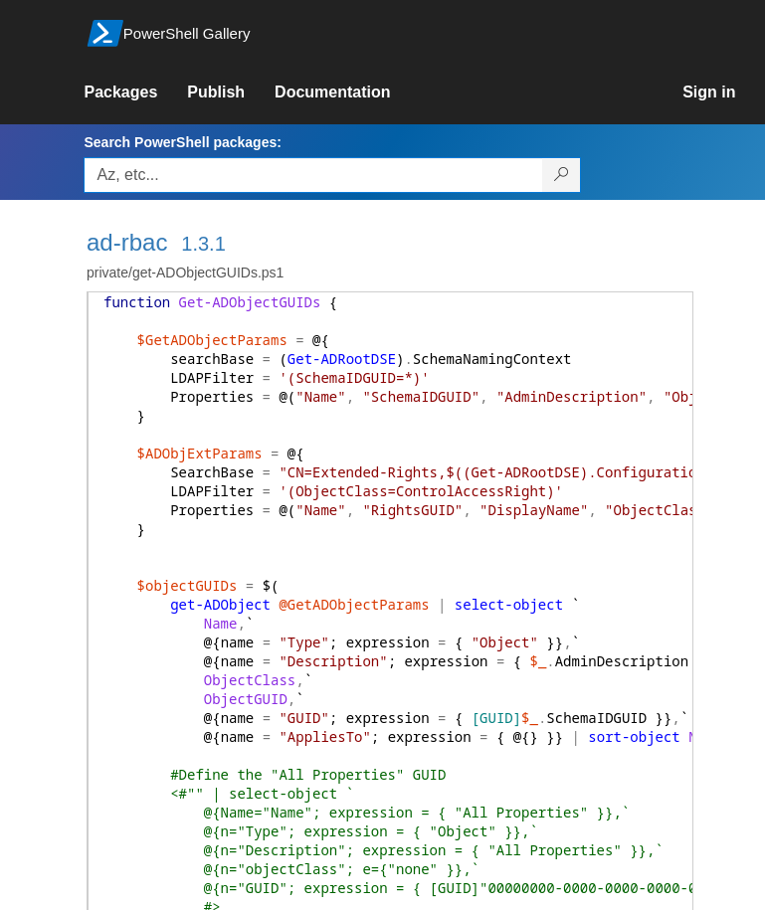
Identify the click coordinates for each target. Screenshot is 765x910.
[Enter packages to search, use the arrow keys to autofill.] (313, 175)
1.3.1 (203, 244)
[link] (135, 92)
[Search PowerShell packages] (561, 175)
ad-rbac (127, 242)
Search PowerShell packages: (182, 142)
